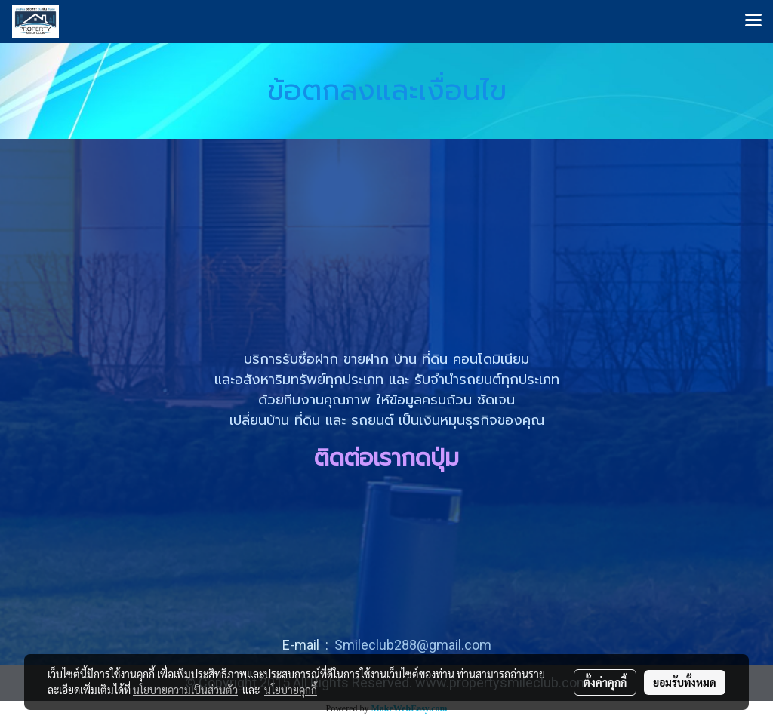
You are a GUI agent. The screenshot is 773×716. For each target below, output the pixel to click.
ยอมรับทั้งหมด (684, 682)
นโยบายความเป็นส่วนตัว (185, 689)
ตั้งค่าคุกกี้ (605, 682)
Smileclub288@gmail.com (412, 645)
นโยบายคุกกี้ (290, 689)
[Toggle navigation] (753, 21)
